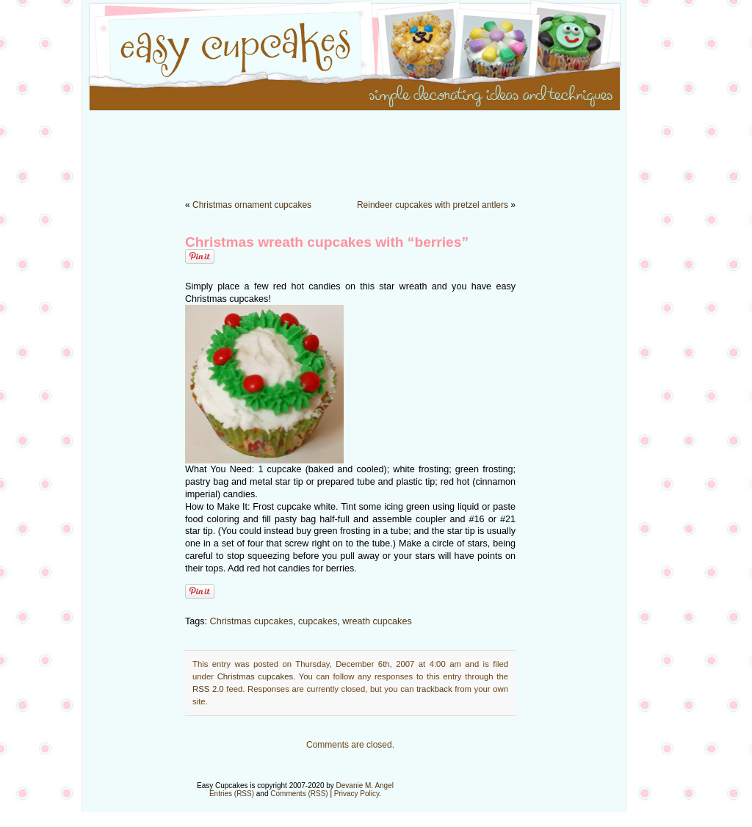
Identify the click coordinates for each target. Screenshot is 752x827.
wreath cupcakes (377, 621)
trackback (434, 689)
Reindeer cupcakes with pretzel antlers (432, 205)
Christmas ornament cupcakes (251, 205)
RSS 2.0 (208, 689)
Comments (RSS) (299, 794)
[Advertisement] (376, 147)
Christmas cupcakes (251, 621)
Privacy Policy (357, 794)
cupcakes (317, 621)
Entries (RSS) (231, 794)
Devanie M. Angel (365, 785)
